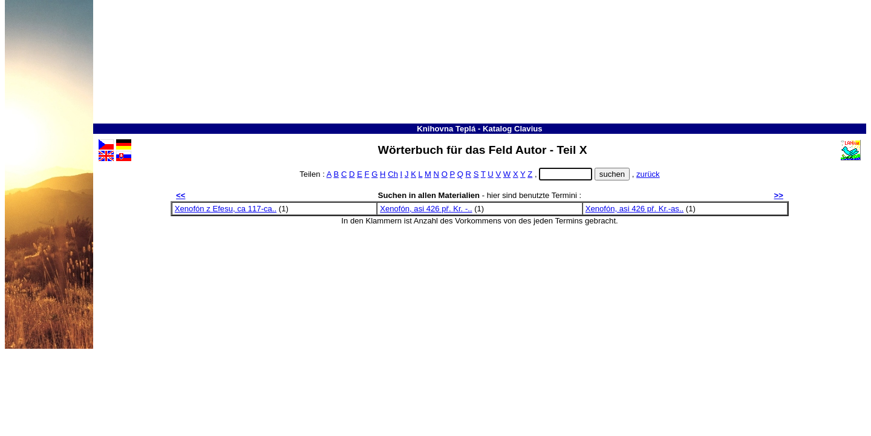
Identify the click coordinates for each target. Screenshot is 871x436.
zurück (648, 174)
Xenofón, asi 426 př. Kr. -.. (426, 208)
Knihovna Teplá (446, 128)
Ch (393, 174)
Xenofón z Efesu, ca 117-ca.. (225, 208)
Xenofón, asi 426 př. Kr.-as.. (635, 208)
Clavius (528, 128)
